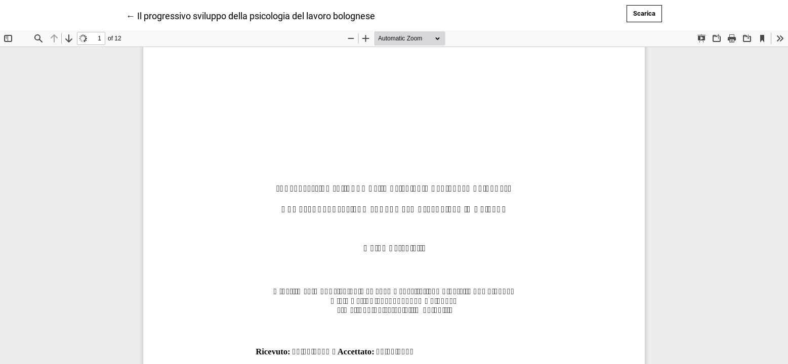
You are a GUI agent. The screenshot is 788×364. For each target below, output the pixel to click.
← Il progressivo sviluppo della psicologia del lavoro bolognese (250, 15)
